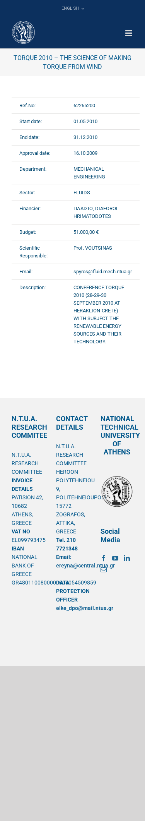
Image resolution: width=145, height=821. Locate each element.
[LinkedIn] (127, 558)
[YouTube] (115, 558)
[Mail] (104, 570)
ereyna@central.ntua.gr (85, 565)
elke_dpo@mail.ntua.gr (84, 608)
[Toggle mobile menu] (129, 33)
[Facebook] (104, 558)
